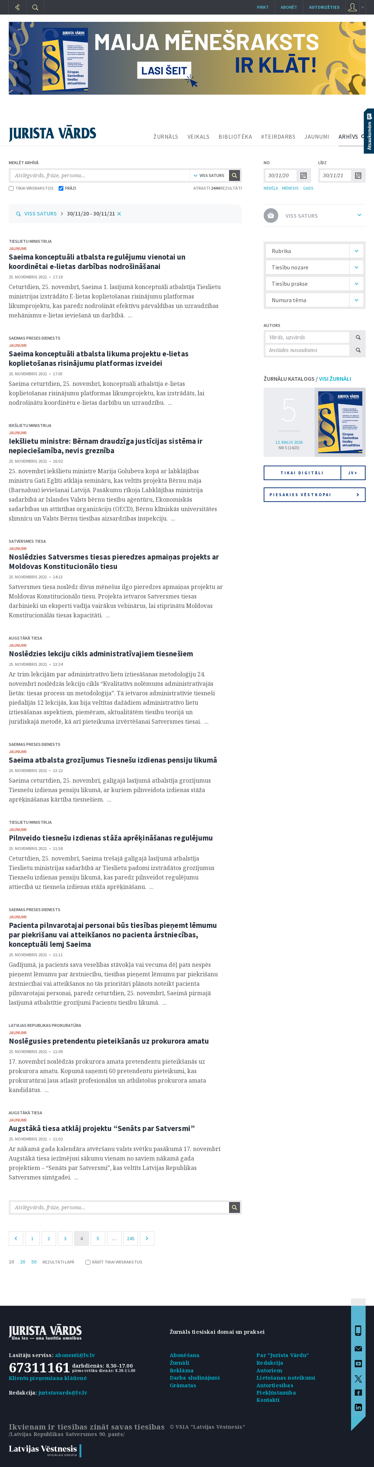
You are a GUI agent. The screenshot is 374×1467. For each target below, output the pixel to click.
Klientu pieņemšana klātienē (48, 1378)
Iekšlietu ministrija (30, 425)
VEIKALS (199, 136)
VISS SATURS (40, 213)
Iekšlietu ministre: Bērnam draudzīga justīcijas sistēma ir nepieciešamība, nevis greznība (106, 445)
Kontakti (268, 1399)
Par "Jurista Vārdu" (282, 1355)
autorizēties (324, 7)
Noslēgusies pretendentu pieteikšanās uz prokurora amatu (109, 1041)
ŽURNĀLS (165, 136)
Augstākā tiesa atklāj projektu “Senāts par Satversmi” (102, 1128)
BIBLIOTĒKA (235, 136)
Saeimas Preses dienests (34, 338)
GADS (308, 188)
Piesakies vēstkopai (314, 494)
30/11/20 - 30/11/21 (91, 213)
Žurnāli (179, 1362)
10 (11, 1261)
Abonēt (289, 7)
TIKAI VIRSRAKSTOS (31, 188)
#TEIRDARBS (278, 136)
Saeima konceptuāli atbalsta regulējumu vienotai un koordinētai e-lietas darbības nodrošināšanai (97, 261)
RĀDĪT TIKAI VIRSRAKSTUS (114, 1262)
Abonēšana (185, 1355)
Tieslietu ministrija (30, 241)
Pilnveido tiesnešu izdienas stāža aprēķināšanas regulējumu (111, 838)
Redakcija (269, 1362)
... (114, 1238)
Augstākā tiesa (25, 638)
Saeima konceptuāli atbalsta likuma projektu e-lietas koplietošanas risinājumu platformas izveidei (99, 358)
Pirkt (263, 7)
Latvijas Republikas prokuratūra (45, 1025)
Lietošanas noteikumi (285, 1377)
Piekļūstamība (276, 1392)
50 (33, 1261)
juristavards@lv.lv (63, 1392)
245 (130, 1238)
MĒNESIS (290, 188)
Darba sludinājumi (195, 1377)
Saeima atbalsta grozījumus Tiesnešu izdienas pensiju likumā (113, 760)
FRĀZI (67, 188)
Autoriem (269, 1370)
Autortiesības (275, 1385)
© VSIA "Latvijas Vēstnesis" (207, 1426)
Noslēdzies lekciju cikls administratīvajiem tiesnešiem (101, 654)
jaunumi (18, 248)
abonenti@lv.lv (75, 1355)
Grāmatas (183, 1385)
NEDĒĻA (271, 188)
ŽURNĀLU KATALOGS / (307, 378)
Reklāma (182, 1370)
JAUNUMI (317, 136)
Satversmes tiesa (27, 541)
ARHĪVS (348, 136)
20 (22, 1261)
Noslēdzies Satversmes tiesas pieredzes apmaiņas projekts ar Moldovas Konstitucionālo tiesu (114, 561)
